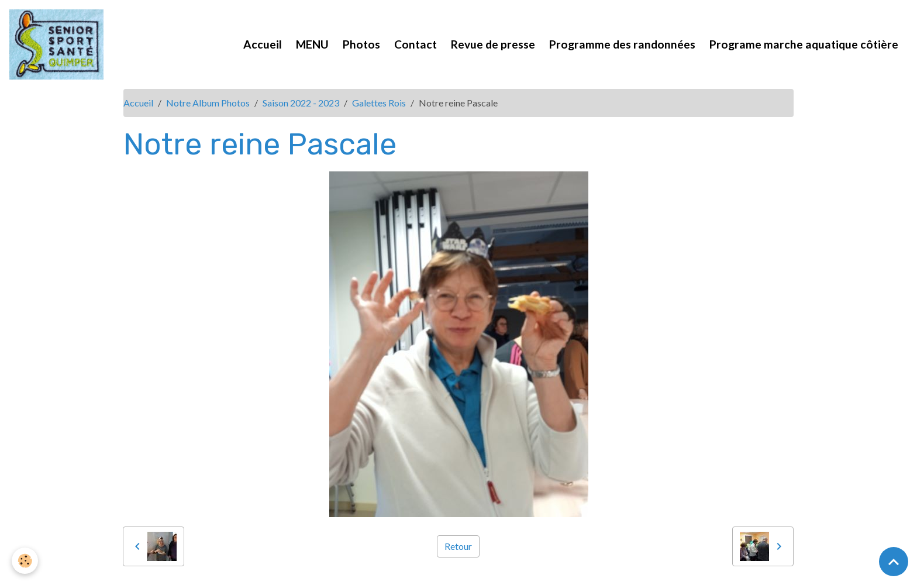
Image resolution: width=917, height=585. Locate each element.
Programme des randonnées (622, 44)
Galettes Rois (379, 102)
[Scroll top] (893, 561)
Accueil (262, 44)
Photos (361, 44)
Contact (415, 44)
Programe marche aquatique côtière (803, 44)
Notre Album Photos (208, 102)
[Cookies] (25, 561)
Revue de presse (493, 44)
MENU (312, 44)
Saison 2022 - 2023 (301, 102)
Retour (458, 546)
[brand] (58, 44)
